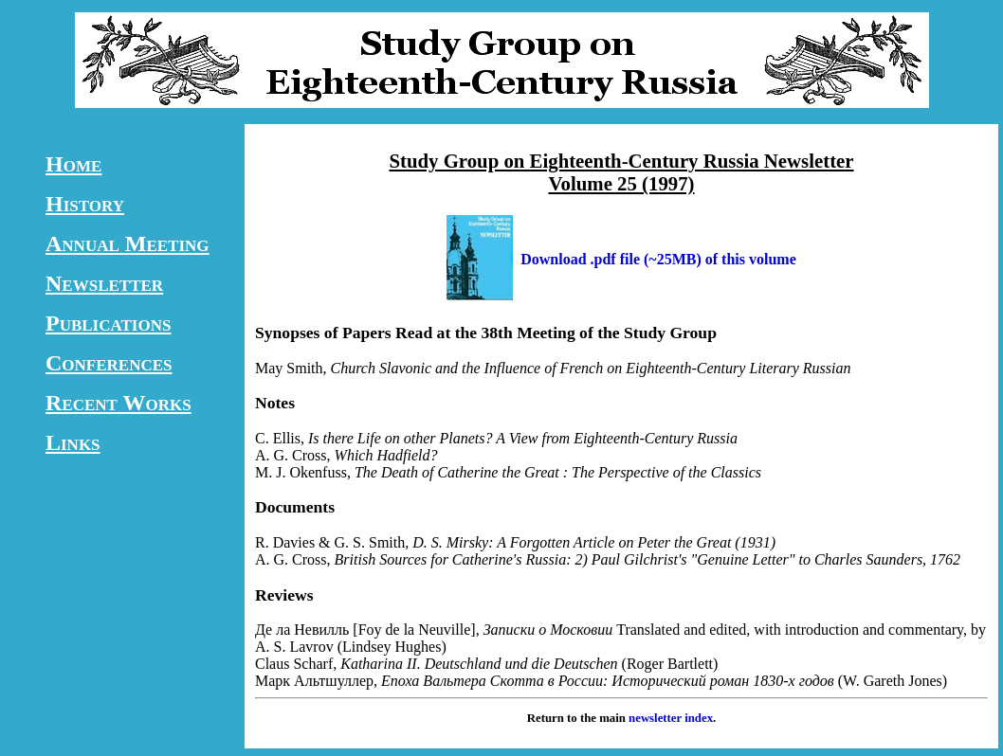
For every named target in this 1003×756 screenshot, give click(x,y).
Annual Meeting (128, 243)
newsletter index (671, 718)
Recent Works (118, 402)
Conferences (109, 363)
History (85, 203)
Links (73, 442)
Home (73, 164)
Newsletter (104, 283)
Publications (108, 323)
